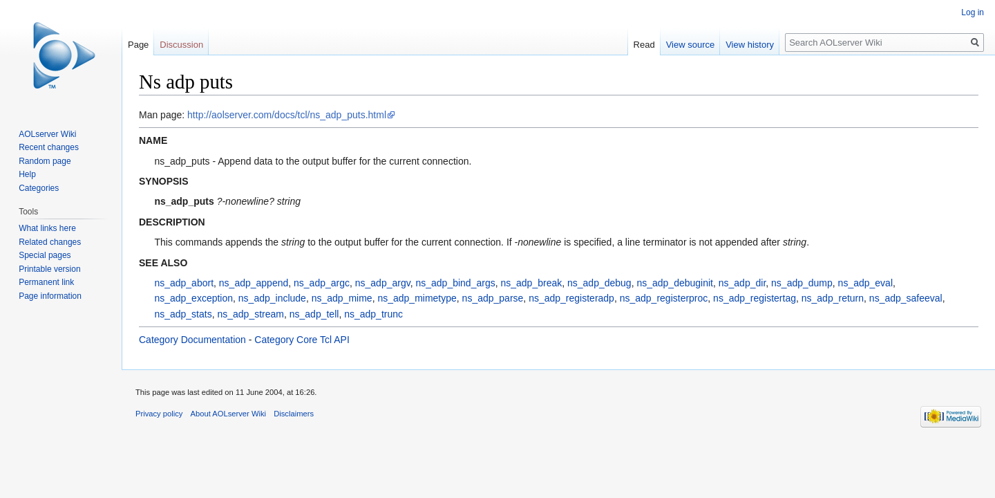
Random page (44, 161)
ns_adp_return (833, 298)
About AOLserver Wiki (228, 413)
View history (750, 44)
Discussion (181, 44)
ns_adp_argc (322, 282)
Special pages (44, 255)
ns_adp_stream (250, 314)
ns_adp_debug (599, 282)
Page (138, 44)
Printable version (49, 269)
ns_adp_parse (493, 298)
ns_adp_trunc (373, 314)
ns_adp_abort (184, 282)
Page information (50, 296)
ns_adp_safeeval (905, 298)
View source (690, 44)
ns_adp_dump (802, 282)
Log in (972, 12)
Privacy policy (158, 413)
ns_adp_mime (342, 298)
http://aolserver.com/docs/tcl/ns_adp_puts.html (286, 114)
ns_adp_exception (193, 298)
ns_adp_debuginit (674, 282)
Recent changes (49, 147)
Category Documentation (192, 339)
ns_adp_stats (182, 314)
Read (644, 44)
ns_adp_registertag (754, 298)
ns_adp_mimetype (416, 298)
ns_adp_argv (382, 282)
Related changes (50, 242)
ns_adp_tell (314, 314)
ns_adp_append (253, 282)
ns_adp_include (272, 298)
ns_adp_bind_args (455, 282)
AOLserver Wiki (47, 134)
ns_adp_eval (865, 282)
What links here (47, 228)
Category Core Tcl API (301, 339)
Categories (39, 188)
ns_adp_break (531, 282)
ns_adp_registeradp (571, 298)
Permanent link (46, 282)
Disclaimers (294, 413)
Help (27, 174)
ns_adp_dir (742, 282)
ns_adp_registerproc (664, 298)
